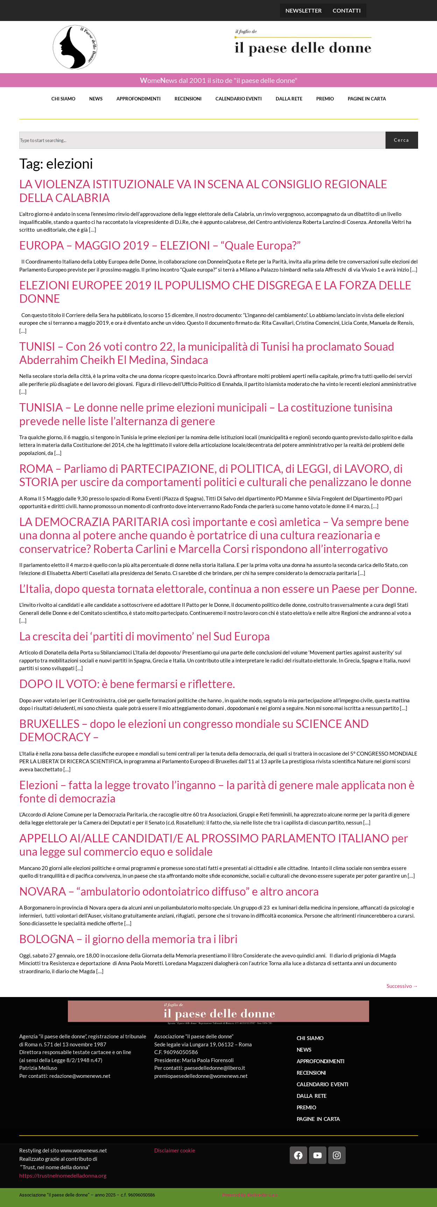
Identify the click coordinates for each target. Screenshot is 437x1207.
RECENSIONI (188, 98)
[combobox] (202, 140)
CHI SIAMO (63, 98)
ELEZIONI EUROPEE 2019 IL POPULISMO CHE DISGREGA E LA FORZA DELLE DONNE (215, 291)
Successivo (402, 986)
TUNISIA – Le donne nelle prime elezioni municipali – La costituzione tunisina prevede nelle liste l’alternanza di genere (206, 413)
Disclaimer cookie (175, 1150)
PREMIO (325, 98)
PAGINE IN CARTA (367, 98)
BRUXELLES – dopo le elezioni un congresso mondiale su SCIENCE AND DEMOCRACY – (194, 730)
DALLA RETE (289, 98)
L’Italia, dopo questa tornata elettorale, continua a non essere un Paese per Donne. (218, 588)
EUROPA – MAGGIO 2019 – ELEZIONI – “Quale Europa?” (160, 245)
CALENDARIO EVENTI (239, 98)
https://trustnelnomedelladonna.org (62, 1175)
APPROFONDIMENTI (139, 98)
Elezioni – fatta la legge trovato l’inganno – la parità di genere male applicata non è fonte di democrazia (217, 791)
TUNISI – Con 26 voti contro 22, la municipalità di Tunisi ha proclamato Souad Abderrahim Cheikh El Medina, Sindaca (206, 352)
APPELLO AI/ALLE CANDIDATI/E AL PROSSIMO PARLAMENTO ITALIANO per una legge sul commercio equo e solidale (213, 844)
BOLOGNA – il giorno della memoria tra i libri (128, 939)
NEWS (96, 98)
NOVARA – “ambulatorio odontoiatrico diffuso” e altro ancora (169, 891)
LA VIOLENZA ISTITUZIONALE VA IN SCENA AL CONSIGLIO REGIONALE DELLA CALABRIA (203, 190)
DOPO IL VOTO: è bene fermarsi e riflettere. (127, 683)
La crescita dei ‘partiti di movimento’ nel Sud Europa (144, 636)
